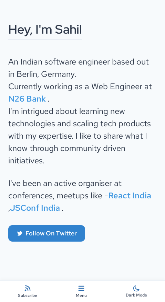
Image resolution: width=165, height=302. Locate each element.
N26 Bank (28, 98)
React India (129, 195)
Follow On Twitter (47, 233)
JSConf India (36, 207)
